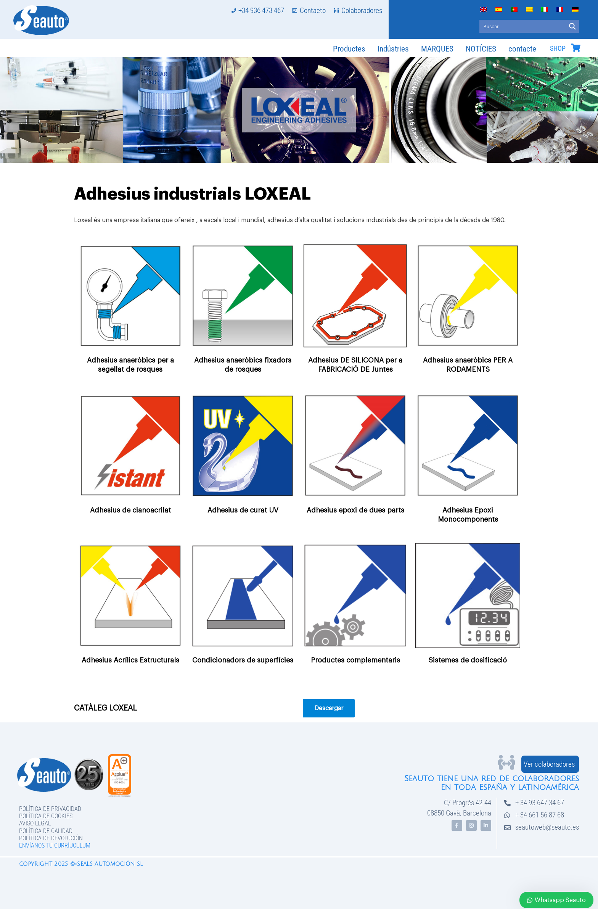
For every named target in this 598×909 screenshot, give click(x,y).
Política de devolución (51, 838)
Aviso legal (35, 823)
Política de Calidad (45, 831)
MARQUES (437, 48)
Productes (349, 48)
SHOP (558, 48)
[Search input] (523, 26)
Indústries (393, 48)
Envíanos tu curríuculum (54, 845)
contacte (522, 48)
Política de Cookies (45, 816)
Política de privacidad (50, 808)
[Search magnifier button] (572, 26)
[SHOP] (575, 48)
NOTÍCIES (481, 48)
